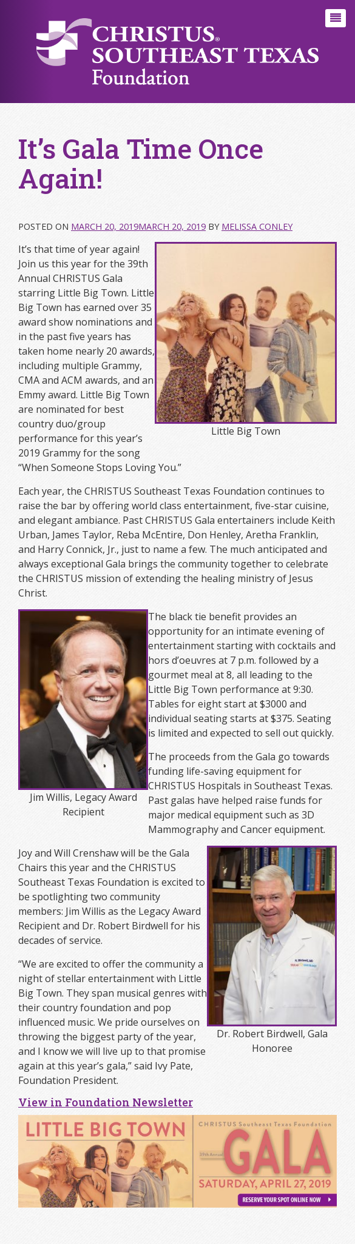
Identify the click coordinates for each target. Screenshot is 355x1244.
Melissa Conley (256, 226)
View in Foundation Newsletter (105, 1102)
